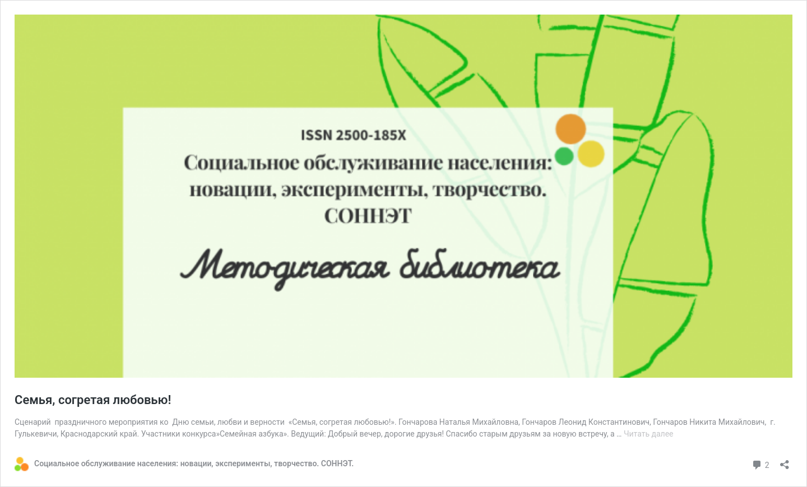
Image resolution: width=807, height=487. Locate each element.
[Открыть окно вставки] (784, 461)
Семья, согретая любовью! (93, 400)
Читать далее (649, 433)
